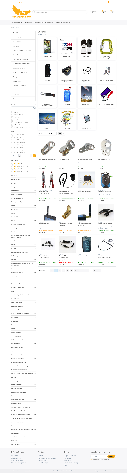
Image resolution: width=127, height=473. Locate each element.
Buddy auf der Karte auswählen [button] (20, 414)
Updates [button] (14, 351)
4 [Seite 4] (67, 270)
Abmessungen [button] (15, 269)
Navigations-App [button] (16, 384)
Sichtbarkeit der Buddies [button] (18, 437)
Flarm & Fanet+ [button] (15, 343)
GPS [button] (12, 280)
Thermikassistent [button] (16, 336)
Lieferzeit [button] (14, 175)
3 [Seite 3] (63, 270)
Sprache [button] (13, 244)
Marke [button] (13, 104)
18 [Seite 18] (94, 270)
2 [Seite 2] (59, 270)
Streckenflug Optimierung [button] (19, 392)
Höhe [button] (12, 291)
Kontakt (91, 2)
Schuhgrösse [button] (15, 190)
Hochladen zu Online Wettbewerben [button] (22, 411)
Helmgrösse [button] (15, 187)
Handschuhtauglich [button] (17, 272)
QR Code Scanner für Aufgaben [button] (20, 407)
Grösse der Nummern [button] (17, 198)
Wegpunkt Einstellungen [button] (18, 362)
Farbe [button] (13, 205)
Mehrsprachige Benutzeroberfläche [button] (22, 373)
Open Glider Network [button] (17, 347)
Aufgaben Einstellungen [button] (18, 355)
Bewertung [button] (14, 160)
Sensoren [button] (14, 276)
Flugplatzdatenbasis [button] (17, 399)
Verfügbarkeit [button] (15, 179)
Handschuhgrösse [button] (16, 194)
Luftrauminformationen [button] (18, 310)
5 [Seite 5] (71, 270)
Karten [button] (13, 328)
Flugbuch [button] (14, 440)
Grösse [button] (13, 183)
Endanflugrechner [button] (16, 388)
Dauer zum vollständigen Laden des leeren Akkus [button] (22, 264)
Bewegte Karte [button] (16, 332)
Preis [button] (12, 131)
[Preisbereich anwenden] (34, 155)
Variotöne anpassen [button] (17, 426)
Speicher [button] (14, 377)
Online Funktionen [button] (16, 403)
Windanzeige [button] (15, 298)
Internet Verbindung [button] (17, 287)
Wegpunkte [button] (14, 321)
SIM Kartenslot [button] (15, 444)
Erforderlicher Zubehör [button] (18, 224)
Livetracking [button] (15, 433)
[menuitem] (17, 22)
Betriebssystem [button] (16, 381)
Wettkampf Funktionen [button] (18, 340)
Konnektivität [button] (15, 284)
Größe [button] (13, 220)
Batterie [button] (13, 259)
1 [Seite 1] (55, 270)
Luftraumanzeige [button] (16, 302)
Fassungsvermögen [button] (17, 202)
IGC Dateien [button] (14, 317)
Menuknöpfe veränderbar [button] (19, 369)
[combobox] (13, 2)
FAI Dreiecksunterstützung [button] (19, 366)
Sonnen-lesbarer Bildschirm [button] (19, 252)
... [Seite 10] (90, 270)
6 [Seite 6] (75, 270)
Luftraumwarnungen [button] (17, 306)
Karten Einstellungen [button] (17, 358)
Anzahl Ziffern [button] (15, 217)
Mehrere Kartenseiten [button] (18, 422)
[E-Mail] (99, 456)
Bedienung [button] (14, 256)
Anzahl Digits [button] (15, 232)
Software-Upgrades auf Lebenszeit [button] (22, 429)
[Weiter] (99, 270)
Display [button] (13, 248)
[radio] (60, 133)
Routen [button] (13, 325)
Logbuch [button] (13, 396)
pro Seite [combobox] (43, 270)
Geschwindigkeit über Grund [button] (20, 295)
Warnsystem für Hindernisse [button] (20, 313)
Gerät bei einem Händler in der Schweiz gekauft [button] (20, 236)
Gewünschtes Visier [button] (17, 241)
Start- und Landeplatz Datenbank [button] (21, 418)
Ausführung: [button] (15, 209)
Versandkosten (29, 471)
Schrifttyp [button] (14, 228)
